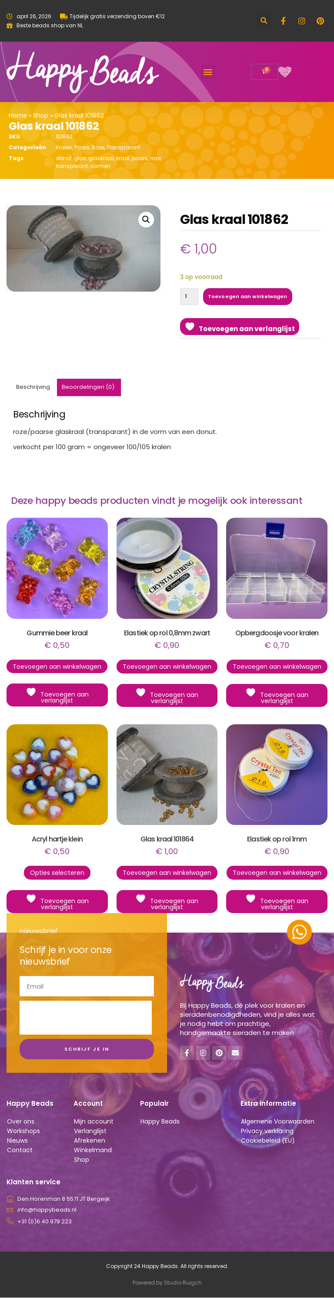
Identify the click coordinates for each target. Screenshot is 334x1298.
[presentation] (86, 1018)
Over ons (20, 1121)
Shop (40, 115)
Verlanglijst (90, 1131)
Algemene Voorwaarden (277, 1121)
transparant (72, 166)
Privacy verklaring (267, 1131)
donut (64, 158)
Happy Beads (160, 1121)
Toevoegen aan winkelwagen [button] (57, 667)
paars (140, 158)
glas (80, 158)
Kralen (64, 147)
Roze (98, 147)
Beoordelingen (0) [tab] (88, 387)
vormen (100, 166)
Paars (82, 147)
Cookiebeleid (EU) (268, 1141)
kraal (123, 158)
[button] (264, 21)
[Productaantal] (189, 297)
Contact (20, 1150)
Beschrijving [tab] (33, 387)
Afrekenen (89, 1141)
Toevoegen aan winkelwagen (248, 296)
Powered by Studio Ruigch (167, 1283)
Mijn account (94, 1121)
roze (155, 158)
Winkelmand (93, 1150)
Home (18, 115)
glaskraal (101, 158)
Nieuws (17, 1141)
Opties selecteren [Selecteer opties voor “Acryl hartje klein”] (57, 873)
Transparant (123, 147)
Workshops (23, 1131)
